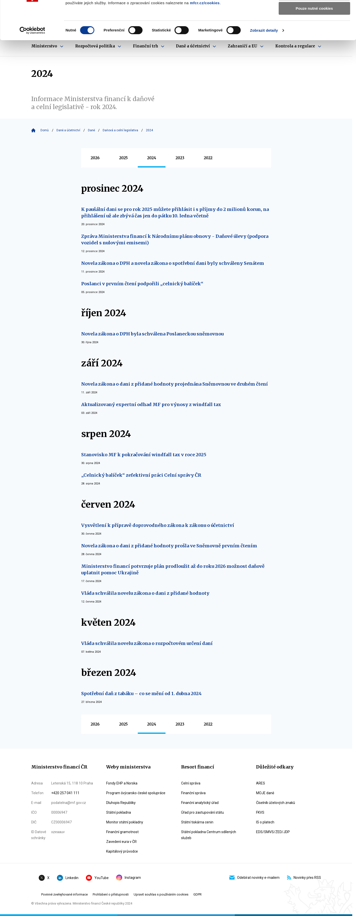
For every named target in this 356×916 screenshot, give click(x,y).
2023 (180, 157)
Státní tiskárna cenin (197, 822)
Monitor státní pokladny (124, 822)
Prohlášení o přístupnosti (111, 894)
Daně (91, 130)
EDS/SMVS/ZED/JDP (273, 832)
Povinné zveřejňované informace (64, 894)
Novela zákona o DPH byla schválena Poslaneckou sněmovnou (152, 334)
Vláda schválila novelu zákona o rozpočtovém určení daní (147, 643)
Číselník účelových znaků (275, 803)
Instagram (128, 878)
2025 (123, 157)
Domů (44, 130)
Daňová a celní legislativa (120, 130)
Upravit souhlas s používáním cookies (161, 894)
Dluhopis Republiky (121, 803)
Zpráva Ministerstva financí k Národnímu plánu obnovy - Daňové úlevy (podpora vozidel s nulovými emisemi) (174, 239)
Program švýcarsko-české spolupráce (135, 793)
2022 (208, 157)
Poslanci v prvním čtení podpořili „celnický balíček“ (142, 284)
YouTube (97, 878)
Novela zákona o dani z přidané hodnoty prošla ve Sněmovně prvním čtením (169, 546)
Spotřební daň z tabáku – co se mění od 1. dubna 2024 (141, 693)
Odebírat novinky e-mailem (254, 878)
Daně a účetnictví (68, 130)
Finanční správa (193, 793)
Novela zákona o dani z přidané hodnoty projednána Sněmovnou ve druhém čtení (174, 384)
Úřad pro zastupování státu (202, 812)
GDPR (197, 894)
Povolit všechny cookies (314, 12)
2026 (95, 157)
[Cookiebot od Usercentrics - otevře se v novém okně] (32, 63)
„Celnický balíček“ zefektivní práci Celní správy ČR (141, 475)
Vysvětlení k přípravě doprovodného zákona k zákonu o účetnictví (157, 525)
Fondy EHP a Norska (121, 783)
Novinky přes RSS (304, 878)
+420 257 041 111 (65, 793)
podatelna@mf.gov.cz (68, 803)
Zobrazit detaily (264, 63)
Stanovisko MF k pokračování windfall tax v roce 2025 (143, 455)
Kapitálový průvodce (122, 851)
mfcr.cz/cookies (205, 36)
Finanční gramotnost (122, 832)
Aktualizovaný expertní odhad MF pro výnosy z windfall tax (151, 404)
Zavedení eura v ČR (121, 842)
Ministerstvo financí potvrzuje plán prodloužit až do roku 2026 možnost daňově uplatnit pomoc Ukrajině (173, 569)
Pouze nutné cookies (314, 41)
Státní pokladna (118, 812)
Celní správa (190, 783)
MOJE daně (265, 793)
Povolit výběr (314, 27)
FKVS (260, 812)
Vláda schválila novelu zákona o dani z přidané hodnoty (145, 593)
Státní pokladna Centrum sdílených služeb (208, 835)
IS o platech (265, 822)
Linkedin (67, 878)
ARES (260, 783)
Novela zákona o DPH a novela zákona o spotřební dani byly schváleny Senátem (172, 263)
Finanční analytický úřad (200, 803)
